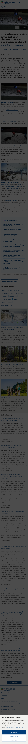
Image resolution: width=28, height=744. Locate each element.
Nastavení (14, 740)
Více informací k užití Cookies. (14, 727)
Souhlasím (14, 732)
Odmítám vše (14, 736)
